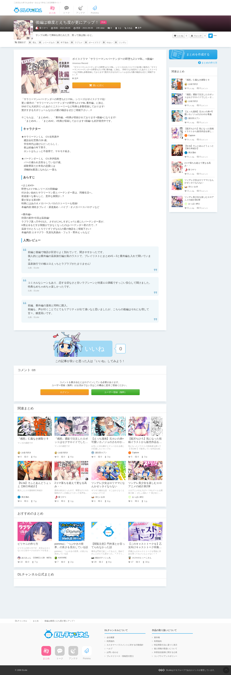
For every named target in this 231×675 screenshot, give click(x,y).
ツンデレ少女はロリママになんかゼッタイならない (199, 181)
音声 (139, 28)
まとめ (36, 621)
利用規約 (110, 641)
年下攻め (64, 42)
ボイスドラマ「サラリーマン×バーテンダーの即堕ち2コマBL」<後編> (113, 58)
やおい (109, 42)
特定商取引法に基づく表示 (165, 645)
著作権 (157, 637)
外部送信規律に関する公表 (165, 652)
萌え (35, 42)
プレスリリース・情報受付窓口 (120, 656)
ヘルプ (109, 648)
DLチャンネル (28, 10)
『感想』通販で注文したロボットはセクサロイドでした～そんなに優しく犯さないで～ (71, 442)
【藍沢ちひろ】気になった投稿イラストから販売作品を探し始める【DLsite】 (145, 442)
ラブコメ (78, 42)
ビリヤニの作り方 (28, 543)
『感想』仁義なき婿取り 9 (33, 438)
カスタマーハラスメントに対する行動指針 (125, 645)
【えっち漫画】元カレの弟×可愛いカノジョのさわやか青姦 (108, 442)
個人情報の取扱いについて (165, 648)
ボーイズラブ (94, 42)
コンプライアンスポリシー (165, 656)
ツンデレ (122, 42)
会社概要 (110, 637)
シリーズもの (48, 42)
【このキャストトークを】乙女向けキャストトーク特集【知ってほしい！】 (145, 547)
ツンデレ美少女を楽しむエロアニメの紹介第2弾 (199, 198)
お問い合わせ (112, 652)
